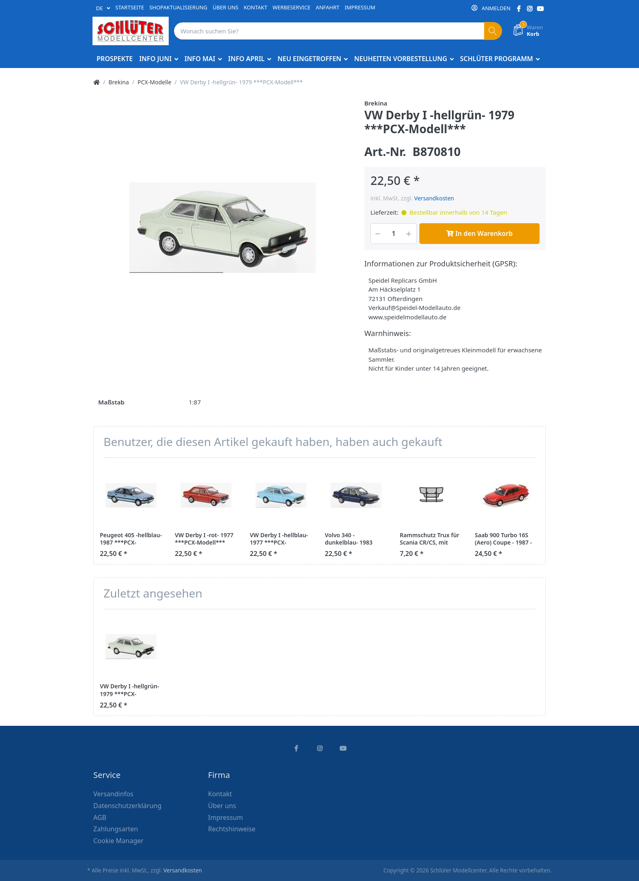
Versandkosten (434, 198)
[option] (222, 228)
